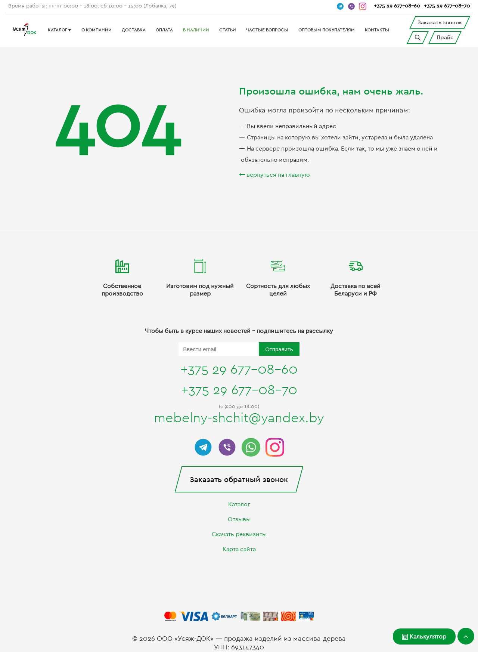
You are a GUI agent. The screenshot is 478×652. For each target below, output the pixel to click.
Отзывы (239, 519)
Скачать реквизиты (239, 534)
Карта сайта (239, 549)
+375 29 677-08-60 (397, 6)
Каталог (239, 504)
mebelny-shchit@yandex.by (239, 418)
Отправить (279, 349)
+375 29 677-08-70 (447, 6)
